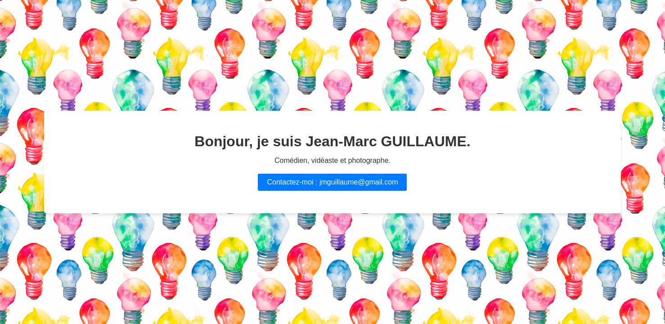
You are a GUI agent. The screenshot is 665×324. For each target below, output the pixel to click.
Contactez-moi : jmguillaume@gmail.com (332, 182)
